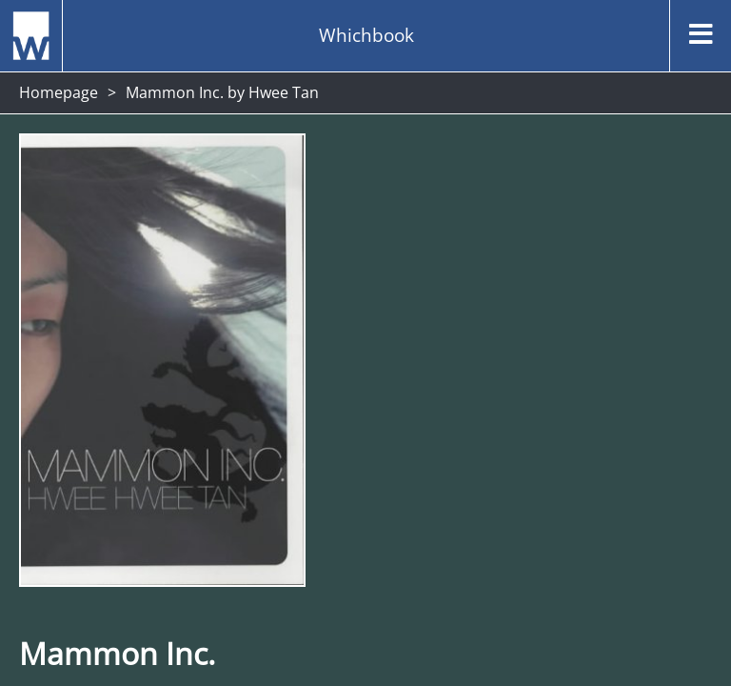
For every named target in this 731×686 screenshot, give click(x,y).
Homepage (58, 92)
